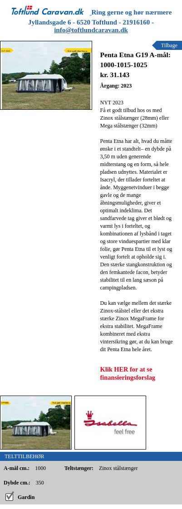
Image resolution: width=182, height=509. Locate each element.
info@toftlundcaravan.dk (91, 30)
